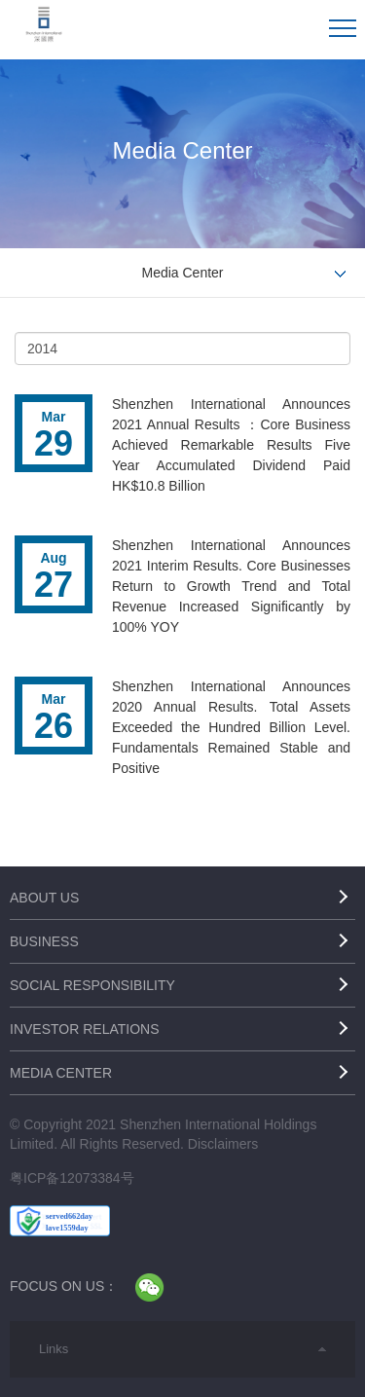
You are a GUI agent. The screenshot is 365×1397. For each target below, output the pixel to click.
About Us (44, 897)
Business (44, 941)
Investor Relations (85, 1029)
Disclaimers (223, 1144)
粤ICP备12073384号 (72, 1178)
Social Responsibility (92, 985)
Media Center (61, 1073)
